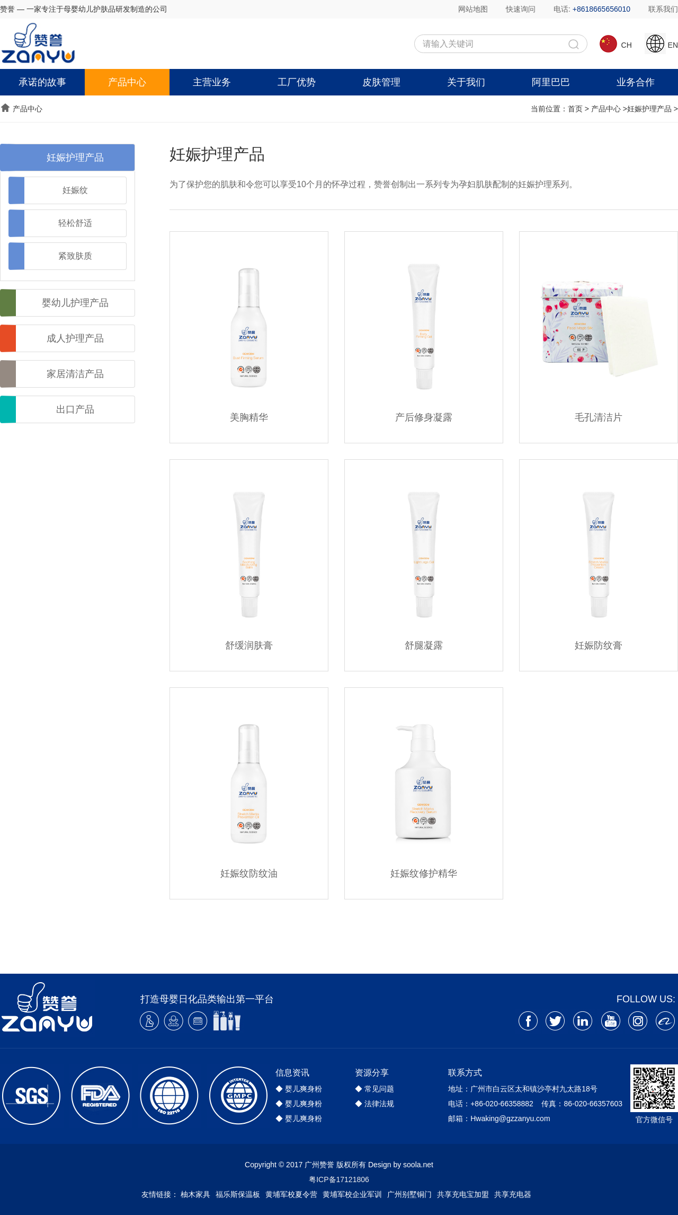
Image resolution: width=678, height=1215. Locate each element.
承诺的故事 (42, 82)
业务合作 (636, 82)
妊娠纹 (75, 190)
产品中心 (127, 82)
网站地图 (473, 9)
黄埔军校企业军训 (352, 1194)
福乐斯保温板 (238, 1194)
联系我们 (663, 9)
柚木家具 (195, 1194)
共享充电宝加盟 (463, 1194)
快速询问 (521, 9)
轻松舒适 (75, 223)
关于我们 (466, 82)
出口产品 (75, 409)
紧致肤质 (75, 255)
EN (661, 41)
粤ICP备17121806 (339, 1179)
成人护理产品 (75, 338)
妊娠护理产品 (649, 108)
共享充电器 (512, 1194)
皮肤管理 (381, 82)
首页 (575, 108)
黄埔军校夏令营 (291, 1194)
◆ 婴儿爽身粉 (298, 1089)
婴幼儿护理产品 (75, 303)
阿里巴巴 (551, 82)
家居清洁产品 (75, 374)
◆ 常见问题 (374, 1089)
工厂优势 (297, 82)
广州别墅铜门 (409, 1194)
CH (615, 41)
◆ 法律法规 (374, 1103)
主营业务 (212, 82)
